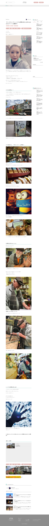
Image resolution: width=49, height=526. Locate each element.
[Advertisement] (24, 12)
